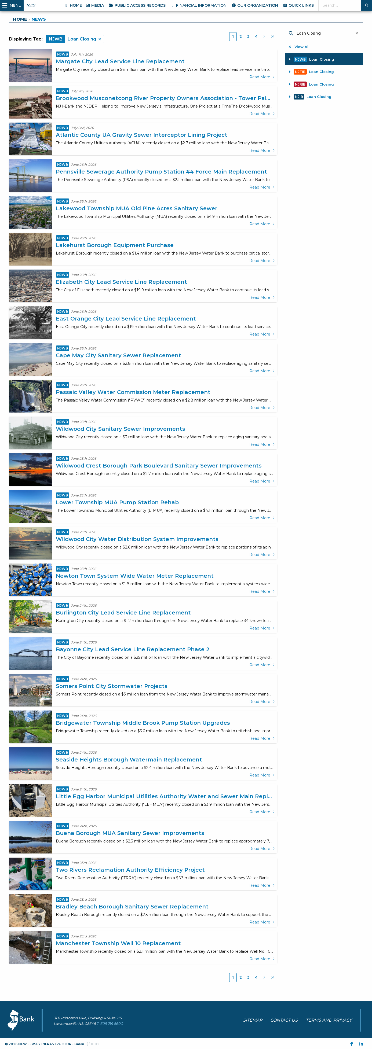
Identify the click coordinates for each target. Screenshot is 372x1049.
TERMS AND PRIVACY (329, 1020)
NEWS (38, 19)
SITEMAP (252, 1020)
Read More (262, 77)
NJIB (30, 5)
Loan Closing (311, 59)
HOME (20, 19)
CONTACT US (284, 1020)
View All (299, 47)
